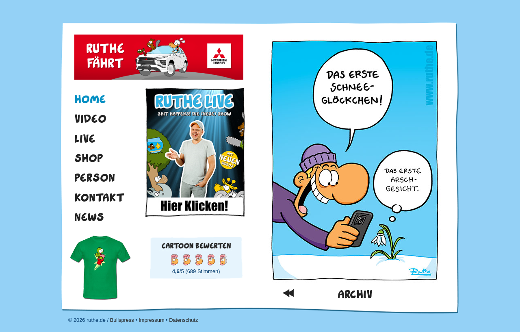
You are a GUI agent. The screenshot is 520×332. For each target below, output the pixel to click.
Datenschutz (183, 320)
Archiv (355, 294)
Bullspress (122, 320)
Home (90, 99)
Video (90, 118)
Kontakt (99, 197)
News (89, 217)
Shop (88, 158)
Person (94, 177)
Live (84, 138)
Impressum (151, 320)
